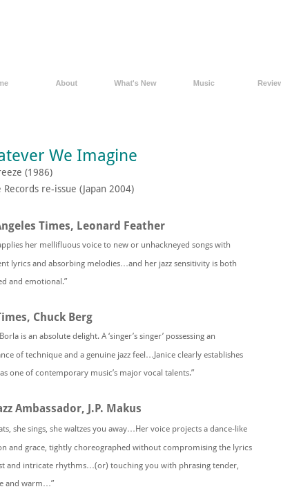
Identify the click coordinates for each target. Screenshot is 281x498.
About (66, 83)
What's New (135, 83)
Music (204, 83)
